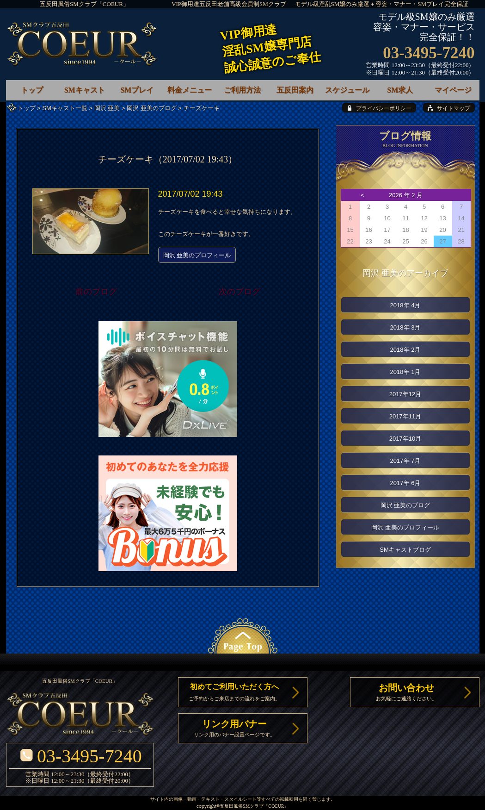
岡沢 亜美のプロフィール (197, 255)
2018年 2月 (405, 349)
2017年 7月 (405, 460)
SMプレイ (136, 90)
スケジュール (347, 90)
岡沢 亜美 (107, 108)
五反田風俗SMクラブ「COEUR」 (84, 3)
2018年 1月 (405, 371)
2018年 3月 (405, 327)
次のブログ (239, 291)
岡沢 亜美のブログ (152, 108)
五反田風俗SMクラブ (242, 806)
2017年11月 (405, 416)
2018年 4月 (405, 305)
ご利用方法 (242, 90)
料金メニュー (189, 90)
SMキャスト (84, 90)
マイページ (453, 90)
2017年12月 (405, 394)
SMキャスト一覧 (64, 108)
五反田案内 (294, 90)
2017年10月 (405, 438)
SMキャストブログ (405, 549)
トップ (27, 108)
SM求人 (400, 90)
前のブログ (96, 291)
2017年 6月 (405, 483)
